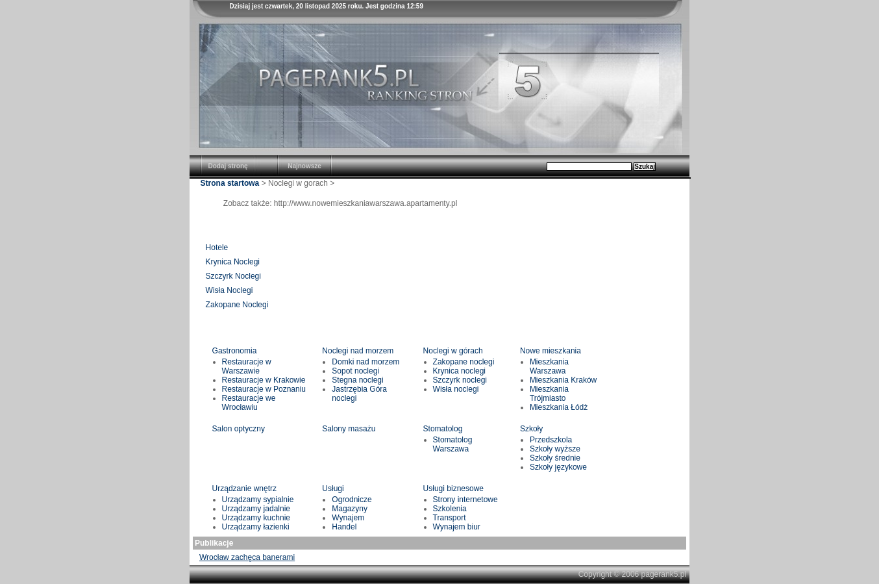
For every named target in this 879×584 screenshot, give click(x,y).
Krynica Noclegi (233, 261)
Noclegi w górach (453, 350)
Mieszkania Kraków (563, 380)
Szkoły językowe (558, 467)
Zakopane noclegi (464, 361)
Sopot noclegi (355, 370)
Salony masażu (348, 428)
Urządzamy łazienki (256, 526)
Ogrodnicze (351, 499)
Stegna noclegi (357, 380)
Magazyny (349, 508)
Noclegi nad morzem (357, 350)
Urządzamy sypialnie (258, 499)
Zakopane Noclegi (237, 304)
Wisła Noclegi (229, 290)
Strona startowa (230, 183)
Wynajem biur (456, 526)
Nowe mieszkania (550, 350)
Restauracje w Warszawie (246, 366)
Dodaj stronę (227, 166)
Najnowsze (304, 166)
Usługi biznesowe (453, 488)
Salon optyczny (238, 428)
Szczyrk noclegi (460, 380)
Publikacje (214, 543)
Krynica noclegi (459, 370)
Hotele (217, 247)
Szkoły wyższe (555, 448)
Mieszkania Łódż (559, 407)
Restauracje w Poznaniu (264, 389)
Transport (449, 517)
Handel (344, 526)
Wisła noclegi (456, 389)
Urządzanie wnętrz (244, 488)
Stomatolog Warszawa (453, 444)
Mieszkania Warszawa (549, 366)
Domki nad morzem (365, 361)
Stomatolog (443, 428)
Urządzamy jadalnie (256, 508)
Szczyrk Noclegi (233, 276)
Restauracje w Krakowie (264, 380)
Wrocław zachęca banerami (247, 557)
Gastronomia (234, 350)
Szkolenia (450, 508)
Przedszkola (551, 439)
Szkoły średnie (555, 458)
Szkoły (531, 428)
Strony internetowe (465, 499)
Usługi (332, 488)
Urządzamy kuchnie (256, 517)
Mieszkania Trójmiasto (549, 394)
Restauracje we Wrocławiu (249, 403)
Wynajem (348, 517)
